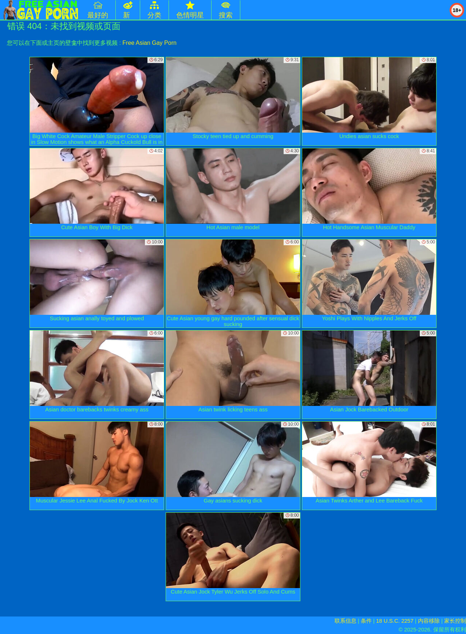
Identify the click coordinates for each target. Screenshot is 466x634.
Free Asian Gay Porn (149, 43)
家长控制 (455, 621)
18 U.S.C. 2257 (395, 621)
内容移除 (429, 621)
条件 (366, 621)
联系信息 (345, 621)
